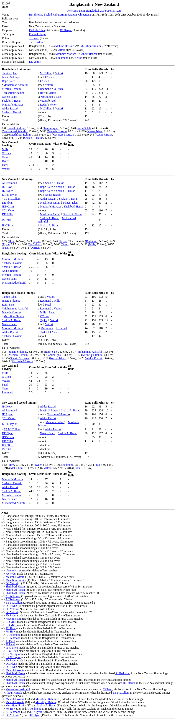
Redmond (62, 57)
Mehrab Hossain (64, 46)
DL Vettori (35, 61)
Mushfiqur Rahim (90, 46)
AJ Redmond (9, 182)
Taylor (63, 241)
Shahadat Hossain (12, 112)
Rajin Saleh (8, 80)
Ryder (43, 104)
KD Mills (7, 214)
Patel (59, 96)
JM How (7, 186)
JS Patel (6, 219)
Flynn (6, 244)
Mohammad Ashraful (15, 84)
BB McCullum (12, 198)
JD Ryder (7, 190)
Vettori (61, 49)
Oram (5, 157)
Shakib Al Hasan (11, 100)
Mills (5, 149)
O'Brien (49, 77)
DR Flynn (7, 202)
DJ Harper (66, 30)
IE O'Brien (8, 225)
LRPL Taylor (9, 194)
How (42, 92)
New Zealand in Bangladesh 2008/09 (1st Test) (94, 10)
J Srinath (34, 38)
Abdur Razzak (89, 53)
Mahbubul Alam (55, 422)
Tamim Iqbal (9, 73)
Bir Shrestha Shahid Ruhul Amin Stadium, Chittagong (60, 14)
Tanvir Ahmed (37, 42)
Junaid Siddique (11, 77)
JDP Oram (8, 206)
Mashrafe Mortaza (65, 53)
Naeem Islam (9, 96)
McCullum (46, 73)
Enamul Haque (37, 34)
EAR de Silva (37, 30)
